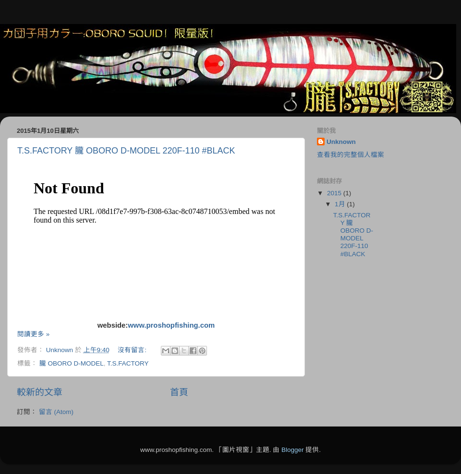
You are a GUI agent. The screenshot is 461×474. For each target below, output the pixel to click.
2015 (335, 193)
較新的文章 (39, 392)
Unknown (341, 141)
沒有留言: (133, 350)
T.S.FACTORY (128, 363)
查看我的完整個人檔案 (350, 154)
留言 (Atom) (56, 411)
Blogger (292, 449)
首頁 (179, 392)
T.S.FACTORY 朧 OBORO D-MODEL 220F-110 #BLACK (126, 150)
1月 (341, 204)
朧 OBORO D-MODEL (71, 363)
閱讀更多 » (33, 334)
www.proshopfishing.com (171, 325)
